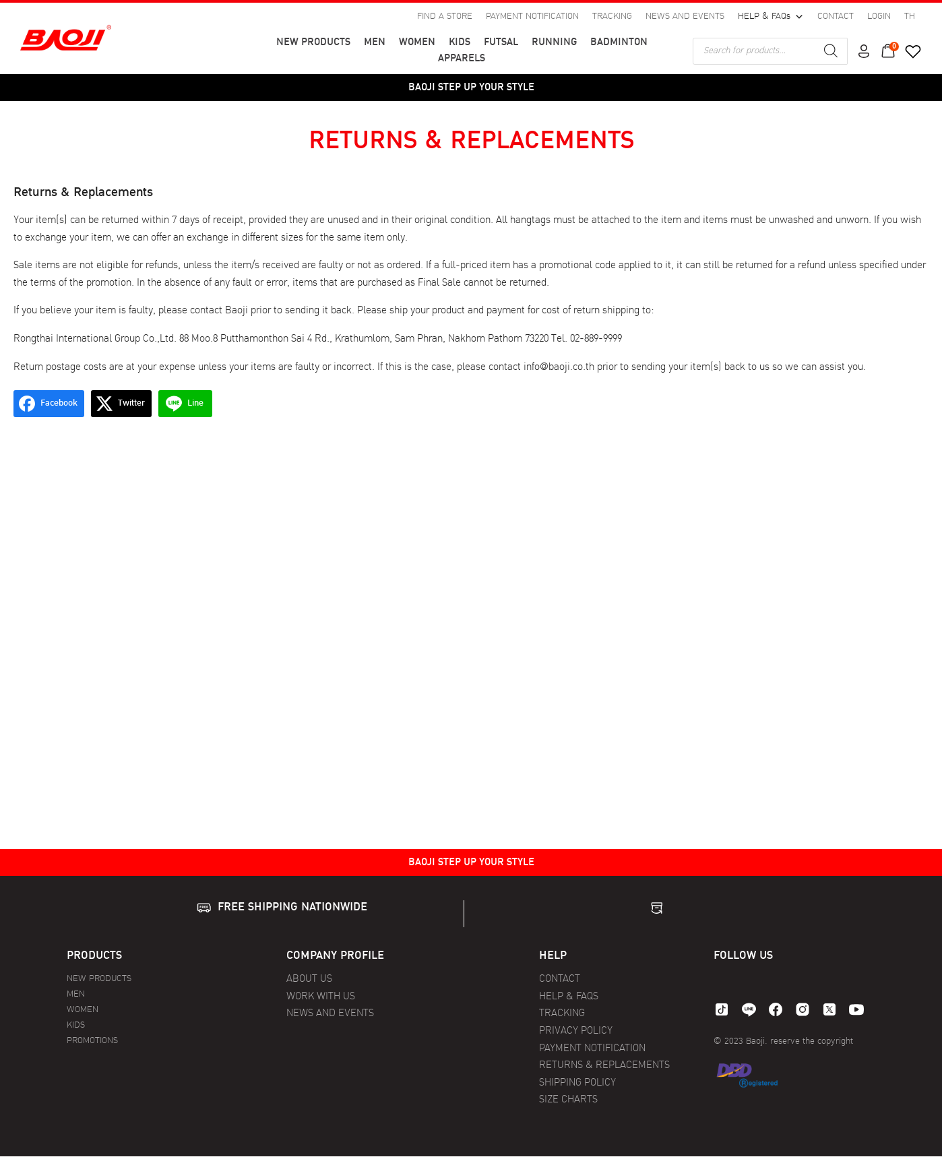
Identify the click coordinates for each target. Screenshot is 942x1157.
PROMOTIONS (92, 1040)
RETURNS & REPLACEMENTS (604, 1065)
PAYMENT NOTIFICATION (532, 17)
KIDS (459, 42)
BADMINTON (619, 42)
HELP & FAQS (568, 997)
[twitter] (829, 1009)
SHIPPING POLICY (577, 1083)
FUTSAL (501, 42)
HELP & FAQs (771, 17)
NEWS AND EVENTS (685, 17)
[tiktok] (722, 1009)
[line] (749, 1009)
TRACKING (612, 17)
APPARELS (461, 59)
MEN (374, 42)
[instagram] (802, 1009)
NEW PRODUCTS (313, 42)
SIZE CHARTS (568, 1100)
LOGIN (879, 17)
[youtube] (856, 1009)
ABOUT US (309, 979)
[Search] (831, 51)
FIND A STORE (444, 17)
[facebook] (775, 1009)
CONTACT (835, 17)
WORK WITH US (320, 997)
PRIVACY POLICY (576, 1031)
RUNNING (554, 42)
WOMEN (417, 42)
